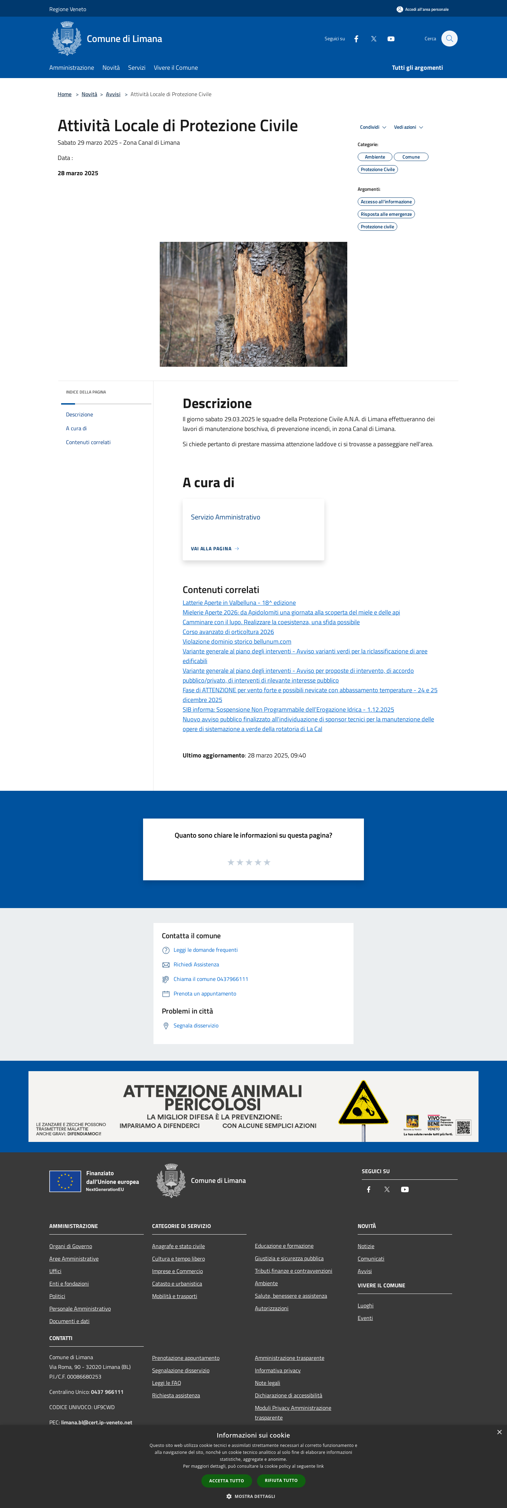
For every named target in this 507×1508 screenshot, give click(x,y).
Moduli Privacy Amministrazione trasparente (293, 1413)
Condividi (374, 127)
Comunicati (371, 1258)
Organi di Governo (70, 1246)
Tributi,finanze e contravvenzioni (293, 1270)
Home (65, 94)
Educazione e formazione (284, 1246)
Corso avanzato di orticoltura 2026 (228, 631)
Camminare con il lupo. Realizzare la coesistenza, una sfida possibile (271, 622)
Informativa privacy (278, 1370)
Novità (89, 94)
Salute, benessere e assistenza (291, 1295)
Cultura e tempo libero (178, 1258)
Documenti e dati (69, 1321)
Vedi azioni (409, 127)
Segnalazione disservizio (180, 1370)
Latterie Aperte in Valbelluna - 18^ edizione (239, 602)
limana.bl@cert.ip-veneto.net (96, 1422)
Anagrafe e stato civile (178, 1246)
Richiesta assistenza (176, 1395)
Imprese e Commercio (177, 1271)
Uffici (55, 1271)
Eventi (365, 1318)
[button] (253, 1496)
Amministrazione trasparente (289, 1358)
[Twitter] (370, 38)
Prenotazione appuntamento (185, 1358)
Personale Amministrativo (80, 1308)
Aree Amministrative (74, 1258)
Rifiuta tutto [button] (281, 1480)
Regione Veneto (67, 9)
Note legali (267, 1383)
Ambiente (266, 1283)
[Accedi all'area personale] (423, 9)
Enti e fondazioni (69, 1283)
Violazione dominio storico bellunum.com (237, 641)
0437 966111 (107, 1392)
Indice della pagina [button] (86, 392)
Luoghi (366, 1305)
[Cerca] (449, 38)
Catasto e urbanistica (177, 1283)
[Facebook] (353, 38)
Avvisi (113, 94)
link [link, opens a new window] (320, 1466)
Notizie (366, 1246)
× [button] (499, 1432)
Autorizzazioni (272, 1308)
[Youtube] (387, 38)
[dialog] (253, 1466)
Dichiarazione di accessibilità (288, 1395)
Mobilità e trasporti (174, 1296)
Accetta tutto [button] (226, 1481)
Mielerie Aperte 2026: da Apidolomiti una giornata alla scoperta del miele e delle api (291, 612)
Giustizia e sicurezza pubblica (289, 1258)
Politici (57, 1296)
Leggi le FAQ (166, 1383)
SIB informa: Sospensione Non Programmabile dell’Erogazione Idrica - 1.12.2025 (288, 709)
